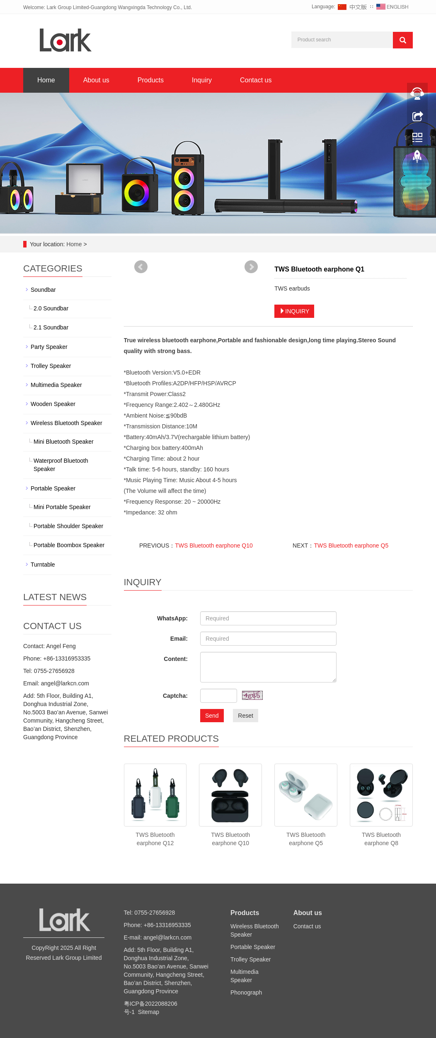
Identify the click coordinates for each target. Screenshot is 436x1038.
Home (46, 80)
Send (212, 715)
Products (151, 80)
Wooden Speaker (53, 404)
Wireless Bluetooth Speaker (66, 423)
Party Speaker (49, 347)
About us (96, 80)
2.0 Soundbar (51, 308)
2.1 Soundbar (51, 327)
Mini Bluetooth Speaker (64, 441)
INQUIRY (294, 311)
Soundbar (43, 289)
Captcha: (175, 695)
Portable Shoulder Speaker (68, 526)
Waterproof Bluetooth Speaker (61, 464)
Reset (245, 715)
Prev (141, 267)
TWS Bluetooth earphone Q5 (351, 545)
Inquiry (202, 80)
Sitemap (148, 1012)
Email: (179, 638)
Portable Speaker (53, 488)
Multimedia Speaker (56, 385)
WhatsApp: (172, 618)
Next (251, 267)
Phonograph (246, 992)
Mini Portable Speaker (62, 507)
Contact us (255, 80)
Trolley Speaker (51, 366)
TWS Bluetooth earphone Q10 (214, 545)
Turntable (43, 564)
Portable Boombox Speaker (69, 545)
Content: (176, 659)
